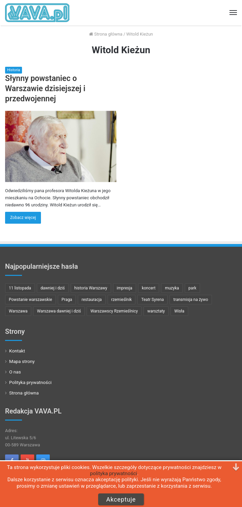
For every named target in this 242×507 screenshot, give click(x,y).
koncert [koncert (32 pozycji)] (148, 288)
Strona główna (106, 34)
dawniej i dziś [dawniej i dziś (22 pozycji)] (53, 288)
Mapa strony (22, 361)
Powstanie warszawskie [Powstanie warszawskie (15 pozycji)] (30, 299)
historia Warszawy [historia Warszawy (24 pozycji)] (90, 288)
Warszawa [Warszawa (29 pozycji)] (18, 311)
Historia (13, 70)
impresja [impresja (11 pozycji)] (124, 288)
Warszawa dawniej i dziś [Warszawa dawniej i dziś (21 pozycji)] (59, 311)
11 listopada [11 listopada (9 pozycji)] (20, 288)
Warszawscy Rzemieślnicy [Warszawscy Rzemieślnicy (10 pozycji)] (114, 311)
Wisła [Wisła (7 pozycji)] (179, 311)
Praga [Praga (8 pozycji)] (67, 299)
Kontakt (17, 350)
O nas (15, 371)
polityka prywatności (113, 473)
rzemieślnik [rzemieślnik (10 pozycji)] (121, 299)
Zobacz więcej (23, 217)
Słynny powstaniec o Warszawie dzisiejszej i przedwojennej (45, 88)
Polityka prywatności (30, 382)
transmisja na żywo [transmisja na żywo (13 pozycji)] (190, 299)
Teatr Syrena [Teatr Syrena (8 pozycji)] (152, 299)
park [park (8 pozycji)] (192, 288)
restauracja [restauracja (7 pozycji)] (92, 299)
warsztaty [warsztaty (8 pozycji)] (156, 311)
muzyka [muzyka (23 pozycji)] (172, 288)
